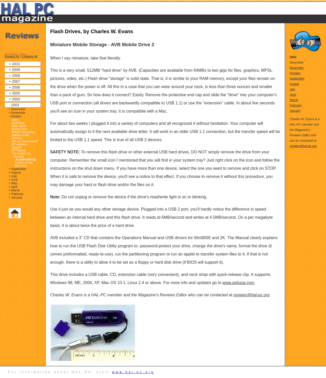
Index (15, 119)
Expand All (12, 56)
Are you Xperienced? (25, 141)
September (297, 78)
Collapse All (30, 56)
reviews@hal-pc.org (251, 295)
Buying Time (19, 128)
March (294, 100)
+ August (15, 172)
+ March (14, 190)
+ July (13, 176)
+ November (17, 113)
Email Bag (18, 122)
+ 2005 (14, 93)
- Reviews (18, 156)
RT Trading (18, 150)
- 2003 (14, 105)
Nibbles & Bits (20, 135)
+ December (17, 109)
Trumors (17, 138)
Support (17, 147)
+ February (16, 194)
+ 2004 (14, 99)
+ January (15, 197)
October (295, 73)
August (294, 84)
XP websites (19, 144)
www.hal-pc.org (133, 372)
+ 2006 (14, 87)
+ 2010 (14, 64)
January (295, 111)
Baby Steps (19, 125)
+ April (13, 187)
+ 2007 (14, 81)
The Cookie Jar (21, 153)
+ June (13, 179)
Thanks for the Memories (24, 164)
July (292, 89)
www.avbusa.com (238, 283)
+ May (13, 183)
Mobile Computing (23, 131)
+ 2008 (14, 76)
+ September (17, 169)
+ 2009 (14, 70)
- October (15, 116)
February (296, 105)
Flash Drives (26, 159)
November (297, 68)
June (293, 94)
